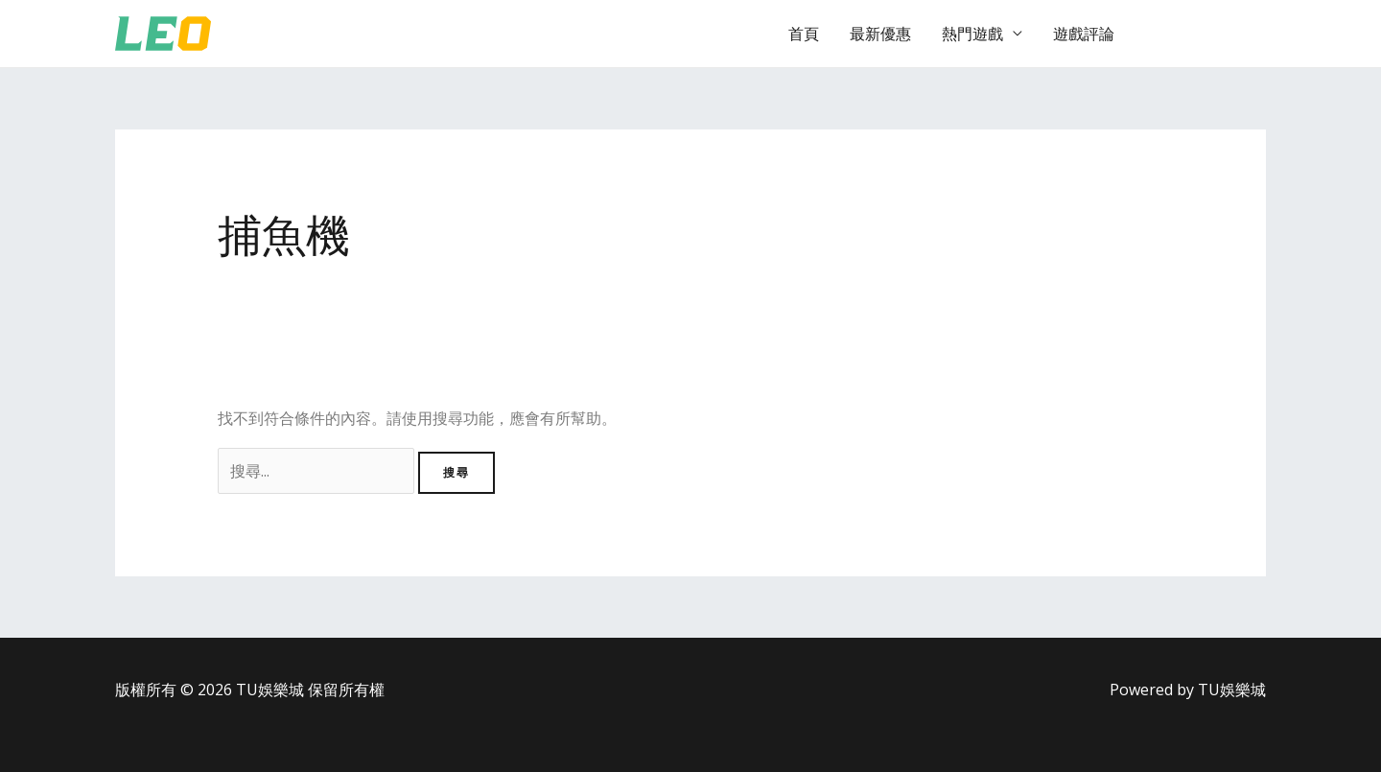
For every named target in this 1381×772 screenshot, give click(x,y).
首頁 (803, 33)
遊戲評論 (1083, 33)
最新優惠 (880, 33)
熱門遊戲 (972, 33)
